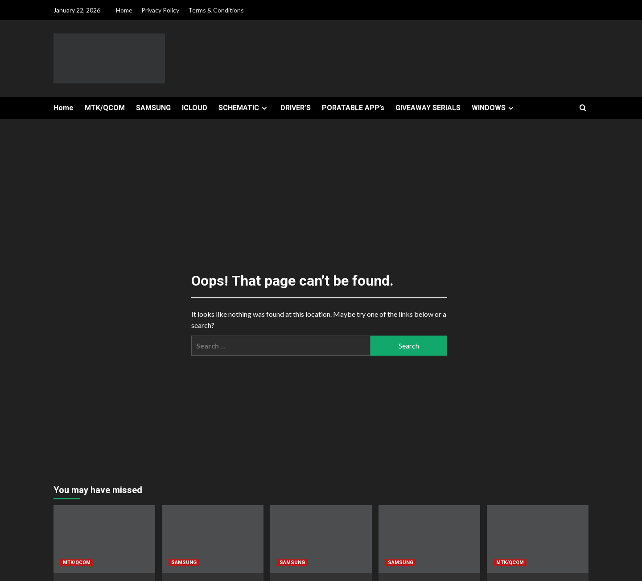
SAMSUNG (153, 108)
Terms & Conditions (216, 10)
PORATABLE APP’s (353, 108)
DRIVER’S (295, 108)
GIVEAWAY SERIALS (428, 108)
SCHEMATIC (243, 108)
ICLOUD (194, 108)
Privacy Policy (160, 10)
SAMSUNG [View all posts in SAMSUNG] (184, 562)
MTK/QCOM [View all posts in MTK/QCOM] (77, 562)
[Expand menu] (264, 108)
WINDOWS (494, 108)
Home (124, 10)
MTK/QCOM (105, 108)
